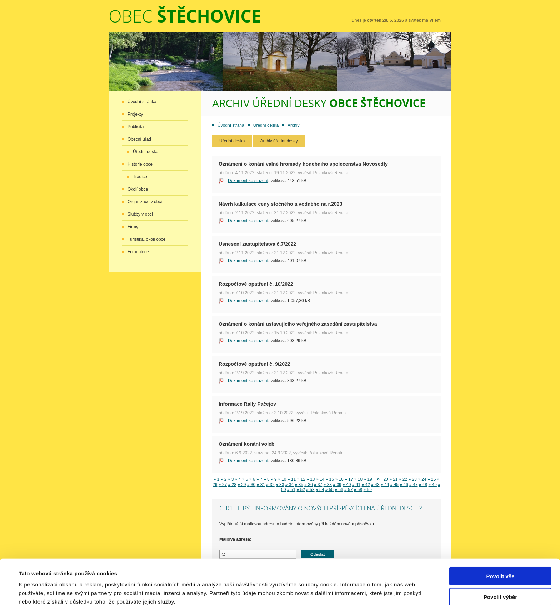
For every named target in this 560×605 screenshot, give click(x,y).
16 (339, 479)
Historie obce (140, 164)
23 (413, 479)
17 (349, 479)
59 (368, 489)
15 (330, 479)
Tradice (140, 176)
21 (393, 479)
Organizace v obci (145, 201)
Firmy (133, 226)
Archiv (293, 125)
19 (368, 479)
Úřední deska (145, 151)
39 (337, 484)
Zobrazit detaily (302, 591)
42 (366, 484)
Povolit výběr (500, 563)
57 (348, 489)
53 (310, 489)
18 (358, 479)
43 (375, 484)
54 (320, 489)
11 (292, 479)
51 (291, 489)
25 (432, 479)
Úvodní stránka (142, 101)
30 (251, 484)
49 (433, 484)
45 (394, 484)
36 (308, 484)
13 (310, 479)
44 (385, 484)
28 (232, 484)
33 (280, 484)
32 (270, 484)
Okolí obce (138, 189)
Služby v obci (140, 214)
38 (328, 484)
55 (329, 489)
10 (282, 479)
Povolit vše (500, 542)
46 (404, 484)
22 (403, 479)
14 (320, 479)
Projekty (135, 114)
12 (301, 479)
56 (339, 489)
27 (223, 484)
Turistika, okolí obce (146, 239)
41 (356, 484)
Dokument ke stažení (248, 180)
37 (318, 484)
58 (358, 489)
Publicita (136, 126)
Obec (185, 16)
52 (301, 489)
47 (413, 484)
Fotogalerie (138, 251)
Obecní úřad (139, 139)
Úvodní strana (231, 125)
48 (423, 484)
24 (422, 479)
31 (261, 484)
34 (289, 484)
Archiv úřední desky (279, 141)
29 (242, 484)
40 (346, 484)
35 (299, 484)
